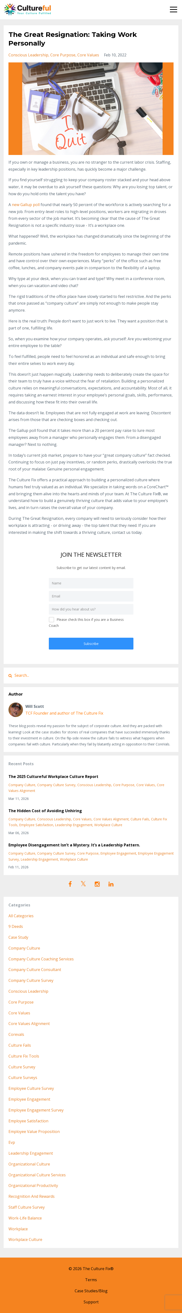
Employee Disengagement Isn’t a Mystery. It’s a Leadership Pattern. (74, 845)
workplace (18, 1229)
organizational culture (29, 1164)
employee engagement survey (36, 1110)
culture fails (140, 819)
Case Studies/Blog (91, 1290)
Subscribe (91, 643)
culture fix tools (23, 1056)
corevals (16, 1034)
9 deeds (15, 926)
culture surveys (22, 1077)
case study (18, 937)
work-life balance (25, 1218)
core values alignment (111, 819)
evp (11, 1142)
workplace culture (108, 825)
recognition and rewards (31, 1196)
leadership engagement (73, 825)
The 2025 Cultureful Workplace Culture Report (53, 776)
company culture (21, 785)
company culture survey (56, 785)
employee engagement (118, 853)
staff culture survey (26, 1207)
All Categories (21, 915)
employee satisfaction (36, 825)
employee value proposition (34, 1131)
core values (88, 55)
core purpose (62, 55)
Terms (91, 1279)
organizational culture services (37, 1175)
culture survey (21, 1067)
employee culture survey (31, 1088)
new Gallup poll (26, 204)
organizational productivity (33, 1185)
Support (91, 1302)
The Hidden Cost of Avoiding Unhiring (45, 810)
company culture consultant (34, 969)
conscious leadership (28, 55)
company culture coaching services (41, 959)
